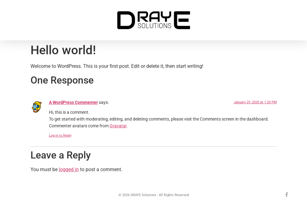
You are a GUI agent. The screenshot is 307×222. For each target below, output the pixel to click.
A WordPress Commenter (73, 102)
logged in (69, 169)
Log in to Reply (60, 136)
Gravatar (118, 126)
